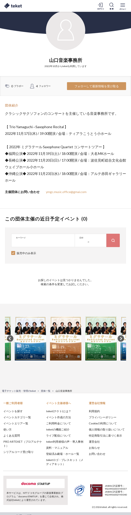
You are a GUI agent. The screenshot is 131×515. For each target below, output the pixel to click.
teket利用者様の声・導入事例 (64, 441)
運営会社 (94, 441)
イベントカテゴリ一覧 (17, 417)
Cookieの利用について (103, 423)
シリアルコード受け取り (18, 451)
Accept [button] (117, 493)
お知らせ (94, 447)
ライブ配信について (58, 435)
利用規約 (94, 411)
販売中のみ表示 (26, 253)
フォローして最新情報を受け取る (96, 86)
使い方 (7, 429)
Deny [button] (97, 493)
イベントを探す (13, 411)
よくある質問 (11, 435)
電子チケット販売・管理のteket (19, 390)
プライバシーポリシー (102, 417)
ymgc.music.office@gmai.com (66, 192)
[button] (5, 500)
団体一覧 (45, 390)
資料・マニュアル (57, 447)
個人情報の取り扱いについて (107, 429)
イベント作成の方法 (58, 417)
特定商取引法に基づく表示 (105, 435)
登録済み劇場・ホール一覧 (62, 453)
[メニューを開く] (122, 6)
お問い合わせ (97, 453)
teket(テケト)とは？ (58, 411)
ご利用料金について (58, 423)
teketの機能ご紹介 (58, 429)
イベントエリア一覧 (15, 423)
